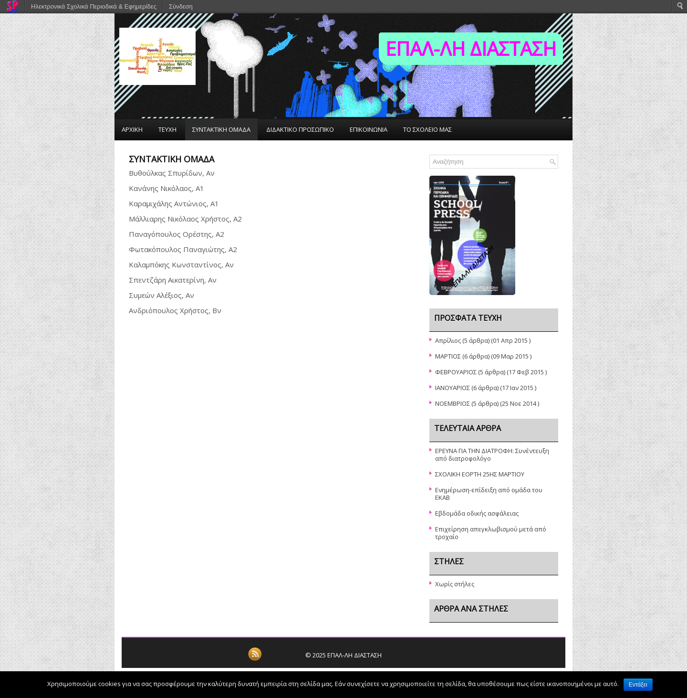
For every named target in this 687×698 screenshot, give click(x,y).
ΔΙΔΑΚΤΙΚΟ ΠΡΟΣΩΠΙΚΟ (300, 129)
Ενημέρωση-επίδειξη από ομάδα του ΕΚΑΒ (488, 494)
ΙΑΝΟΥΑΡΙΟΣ (452, 387)
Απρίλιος (448, 340)
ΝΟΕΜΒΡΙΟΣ (452, 403)
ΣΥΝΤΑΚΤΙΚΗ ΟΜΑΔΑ (221, 129)
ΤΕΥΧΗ (167, 129)
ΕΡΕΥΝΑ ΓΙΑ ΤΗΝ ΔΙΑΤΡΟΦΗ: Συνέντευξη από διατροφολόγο (492, 454)
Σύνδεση (181, 6)
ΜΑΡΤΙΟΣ (448, 356)
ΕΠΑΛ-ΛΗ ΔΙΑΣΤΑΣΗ (470, 48)
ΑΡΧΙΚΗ (132, 129)
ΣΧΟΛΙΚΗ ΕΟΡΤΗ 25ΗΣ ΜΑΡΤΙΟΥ (479, 474)
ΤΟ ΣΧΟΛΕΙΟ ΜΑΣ (427, 129)
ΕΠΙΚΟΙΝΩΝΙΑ (368, 129)
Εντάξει (638, 684)
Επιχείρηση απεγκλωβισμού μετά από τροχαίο (490, 533)
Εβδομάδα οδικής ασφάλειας (477, 513)
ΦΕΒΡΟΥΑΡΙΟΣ (456, 372)
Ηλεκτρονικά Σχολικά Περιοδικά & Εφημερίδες (93, 6)
